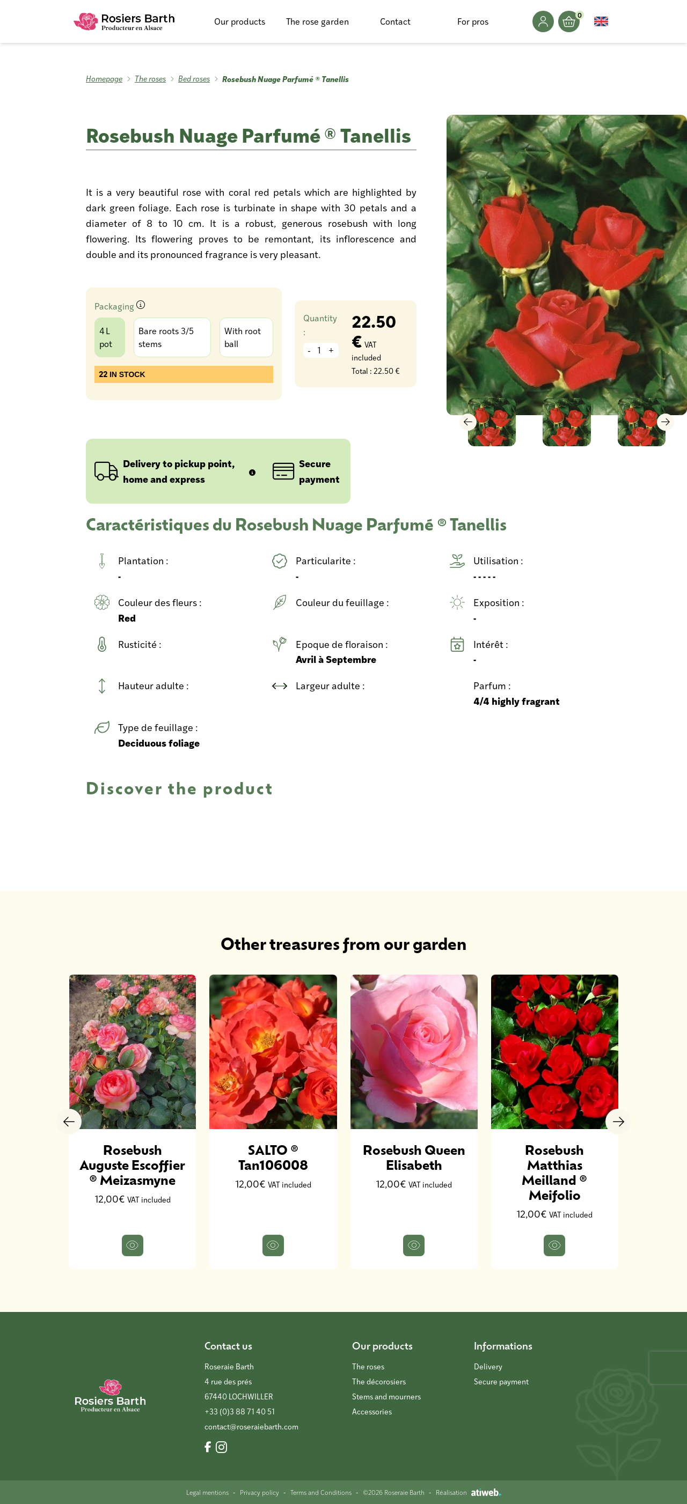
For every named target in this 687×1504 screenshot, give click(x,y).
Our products (239, 21)
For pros (472, 21)
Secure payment (501, 1381)
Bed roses (194, 78)
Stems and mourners (386, 1396)
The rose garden (317, 21)
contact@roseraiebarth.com (251, 1426)
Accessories (372, 1411)
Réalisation (468, 1492)
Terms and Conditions (321, 1492)
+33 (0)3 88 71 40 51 (239, 1411)
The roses (150, 78)
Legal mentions (207, 1492)
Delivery (488, 1366)
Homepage (104, 78)
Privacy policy (259, 1492)
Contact (395, 21)
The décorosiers (379, 1381)
